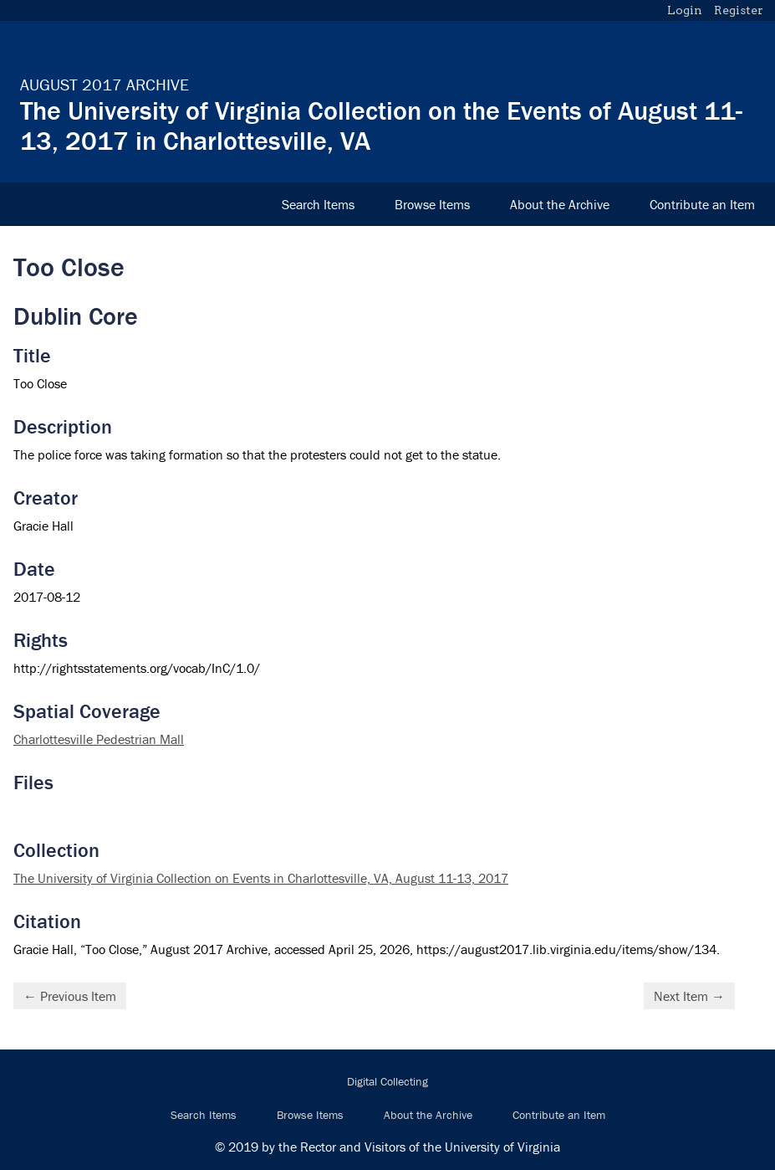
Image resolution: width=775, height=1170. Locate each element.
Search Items (318, 204)
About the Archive (559, 204)
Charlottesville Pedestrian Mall (98, 739)
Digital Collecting (387, 1081)
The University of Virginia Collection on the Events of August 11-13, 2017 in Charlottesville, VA (381, 125)
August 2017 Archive (104, 84)
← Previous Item (69, 996)
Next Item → (689, 996)
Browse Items (432, 204)
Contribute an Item (702, 204)
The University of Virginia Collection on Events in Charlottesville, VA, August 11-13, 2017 (260, 878)
